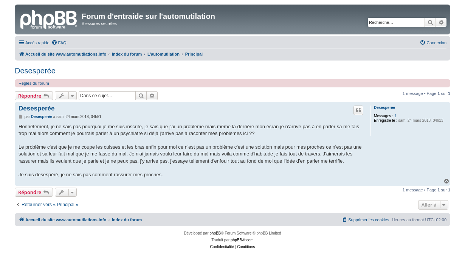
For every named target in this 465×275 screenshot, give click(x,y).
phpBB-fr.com (242, 240)
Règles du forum (34, 83)
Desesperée (35, 71)
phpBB (215, 233)
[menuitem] (59, 42)
